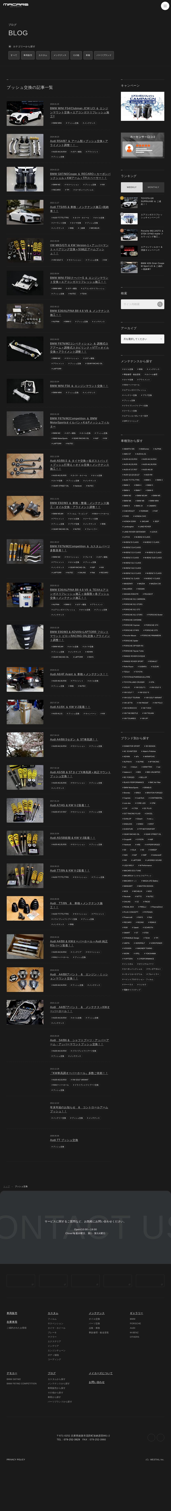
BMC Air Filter (156, 811)
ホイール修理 (151, 375)
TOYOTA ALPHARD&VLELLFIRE (137, 698)
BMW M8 (154, 503)
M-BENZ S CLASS (131, 593)
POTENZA (128, 953)
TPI (68, 191)
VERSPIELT (149, 979)
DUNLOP (128, 853)
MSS (151, 926)
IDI (125, 884)
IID (143, 884)
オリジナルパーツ (131, 1006)
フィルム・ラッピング (79, 516)
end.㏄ (151, 853)
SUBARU (143, 688)
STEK (126, 974)
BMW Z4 (154, 509)
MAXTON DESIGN (146, 921)
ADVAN (90, 666)
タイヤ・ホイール (82, 219)
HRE (139, 879)
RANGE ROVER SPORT (134, 683)
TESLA (127, 693)
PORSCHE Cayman (132, 646)
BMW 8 (127, 498)
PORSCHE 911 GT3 (132, 625)
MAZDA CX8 (141, 604)
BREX (138, 821)
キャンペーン (91, 728)
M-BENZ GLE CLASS (133, 582)
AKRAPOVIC (150, 784)
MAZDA (127, 604)
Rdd (94, 581)
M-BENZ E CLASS (131, 567)
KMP (145, 890)
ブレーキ (89, 565)
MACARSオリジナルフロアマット (138, 911)
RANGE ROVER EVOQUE (135, 677)
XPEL (159, 990)
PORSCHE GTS (152, 651)
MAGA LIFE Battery (151, 916)
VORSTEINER (130, 985)
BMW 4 (151, 488)
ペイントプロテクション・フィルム (138, 1021)
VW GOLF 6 (157, 709)
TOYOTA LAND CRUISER (134, 704)
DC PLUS (148, 842)
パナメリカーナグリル (133, 1016)
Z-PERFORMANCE (132, 1000)
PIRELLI (143, 942)
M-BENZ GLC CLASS (133, 577)
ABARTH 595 (129, 451)
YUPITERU (145, 995)
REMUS (127, 963)
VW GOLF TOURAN (132, 719)
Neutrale (127, 932)
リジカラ (142, 1027)
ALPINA (56, 323)
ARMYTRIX (148, 795)
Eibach (140, 853)
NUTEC (73, 295)
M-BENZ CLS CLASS (133, 561)
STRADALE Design (143, 974)
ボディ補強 (77, 153)
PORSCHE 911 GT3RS (133, 630)
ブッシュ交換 (73, 124)
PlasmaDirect (129, 948)
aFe (137, 784)
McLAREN (157, 604)
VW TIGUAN (150, 741)
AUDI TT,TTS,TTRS (61, 219)
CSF (126, 842)
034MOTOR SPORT (132, 774)
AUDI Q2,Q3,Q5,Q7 (132, 477)
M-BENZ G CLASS (153, 567)
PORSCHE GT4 (152, 646)
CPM (154, 837)
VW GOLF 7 (129, 714)
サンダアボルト (154, 1011)
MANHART (128, 921)
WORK (148, 990)
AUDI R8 (149, 477)
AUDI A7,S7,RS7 (60, 826)
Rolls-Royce (129, 688)
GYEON (141, 874)
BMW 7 (151, 493)
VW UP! (145, 746)
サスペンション (73, 186)
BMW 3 (69, 323)
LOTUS (127, 546)
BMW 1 (149, 482)
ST (152, 969)
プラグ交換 (93, 527)
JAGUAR (127, 530)
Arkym (135, 795)
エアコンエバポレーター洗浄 (136, 418)
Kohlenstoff (157, 890)
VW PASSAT (129, 730)
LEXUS (155, 540)
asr (160, 795)
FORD (150, 519)
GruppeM (128, 874)
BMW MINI (57, 124)
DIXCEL (150, 847)
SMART (142, 969)
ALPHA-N (128, 790)
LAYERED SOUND (131, 900)
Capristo (149, 826)
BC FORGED (129, 805)
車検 (72, 229)
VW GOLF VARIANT (81, 1095)
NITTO (139, 932)
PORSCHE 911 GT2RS (133, 619)
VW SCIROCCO (130, 735)
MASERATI (149, 598)
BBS (139, 800)
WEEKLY (132, 188)
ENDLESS (128, 858)
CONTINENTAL (144, 832)
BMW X (142, 509)
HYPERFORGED (154, 879)
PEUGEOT (128, 614)
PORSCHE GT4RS (132, 651)
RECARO (57, 191)
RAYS (92, 671)
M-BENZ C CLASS (153, 551)
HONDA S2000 (148, 524)
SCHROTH (128, 969)
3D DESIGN (151, 774)
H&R (152, 874)
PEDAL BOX (129, 942)
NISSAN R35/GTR (144, 609)
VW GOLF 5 (58, 261)
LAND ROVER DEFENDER (135, 540)
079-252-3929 (72, 1482)
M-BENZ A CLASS (143, 546)
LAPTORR (57, 371)
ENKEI (141, 858)
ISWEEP (154, 884)
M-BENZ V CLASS (131, 598)
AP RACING (155, 790)
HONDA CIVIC (130, 524)
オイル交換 (100, 219)
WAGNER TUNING (132, 990)
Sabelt (148, 963)
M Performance (130, 905)
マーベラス (128, 1027)
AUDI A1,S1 (58, 728)
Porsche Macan (130, 656)
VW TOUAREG (130, 746)
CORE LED (141, 837)
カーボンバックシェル (85, 191)
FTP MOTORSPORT (147, 863)
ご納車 (82, 229)
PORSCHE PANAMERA (152, 656)
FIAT (140, 519)
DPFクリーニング (131, 423)
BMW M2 (57, 186)
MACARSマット (130, 916)
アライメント (93, 153)
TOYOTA (139, 693)
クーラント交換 (59, 224)
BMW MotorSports (60, 440)
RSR (138, 963)
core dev (127, 837)
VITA (153, 704)
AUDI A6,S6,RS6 (60, 695)
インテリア (77, 967)
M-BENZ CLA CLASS (132, 556)
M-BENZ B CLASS (131, 551)
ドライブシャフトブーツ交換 (65, 934)
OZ (138, 937)
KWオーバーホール (61, 521)
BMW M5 (127, 503)
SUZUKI (156, 688)
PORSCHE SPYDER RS (134, 667)
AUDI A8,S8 (149, 472)
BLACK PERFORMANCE (134, 811)
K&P (98, 440)
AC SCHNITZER (130, 779)
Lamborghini (153, 530)
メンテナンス (90, 124)
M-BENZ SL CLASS (153, 593)
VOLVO (127, 709)
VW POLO (144, 730)
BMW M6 (141, 503)
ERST (152, 858)
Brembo (127, 821)
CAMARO (128, 514)
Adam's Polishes (150, 779)
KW (103, 186)
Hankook (79, 488)
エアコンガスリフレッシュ (94, 290)
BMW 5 (127, 493)
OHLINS (83, 581)
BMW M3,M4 (58, 516)
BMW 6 (139, 493)
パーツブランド (114, 56)
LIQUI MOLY (150, 900)
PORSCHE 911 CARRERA (150, 614)
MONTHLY (153, 188)
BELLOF (144, 805)
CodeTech (128, 832)
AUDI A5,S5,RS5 (60, 478)
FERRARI (128, 519)
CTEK (136, 842)
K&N (126, 890)
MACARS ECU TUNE (151, 905)
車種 (96, 56)
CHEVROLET (143, 514)
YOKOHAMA (129, 995)
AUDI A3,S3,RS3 (60, 1095)
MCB (126, 926)
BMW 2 (127, 488)
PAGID (148, 937)
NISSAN (127, 609)
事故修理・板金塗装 (132, 375)
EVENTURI (128, 863)
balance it (128, 800)
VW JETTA (151, 725)
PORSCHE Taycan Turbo (134, 672)
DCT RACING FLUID (132, 847)
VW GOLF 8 (145, 714)
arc (125, 795)
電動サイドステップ (132, 1032)
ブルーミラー (58, 537)
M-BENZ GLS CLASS (133, 588)
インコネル (150, 1000)
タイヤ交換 (76, 224)
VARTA (136, 979)
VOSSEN (145, 985)
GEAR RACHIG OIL (95, 365)
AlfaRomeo (145, 451)
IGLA (134, 884)
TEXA (84, 295)
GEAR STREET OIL (61, 488)
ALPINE (141, 790)
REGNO (150, 958)
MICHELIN (95, 229)
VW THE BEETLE (131, 741)
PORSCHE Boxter (131, 635)
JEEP (139, 530)
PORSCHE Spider (131, 662)
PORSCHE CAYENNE (133, 640)
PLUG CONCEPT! (148, 948)
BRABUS (148, 816)
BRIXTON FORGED (132, 826)
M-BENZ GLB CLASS (133, 572)
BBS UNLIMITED (154, 800)
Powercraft (143, 953)
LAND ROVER (130, 535)
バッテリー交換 (59, 1133)
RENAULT (154, 683)
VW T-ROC (147, 735)
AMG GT (127, 456)
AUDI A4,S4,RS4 (60, 153)
